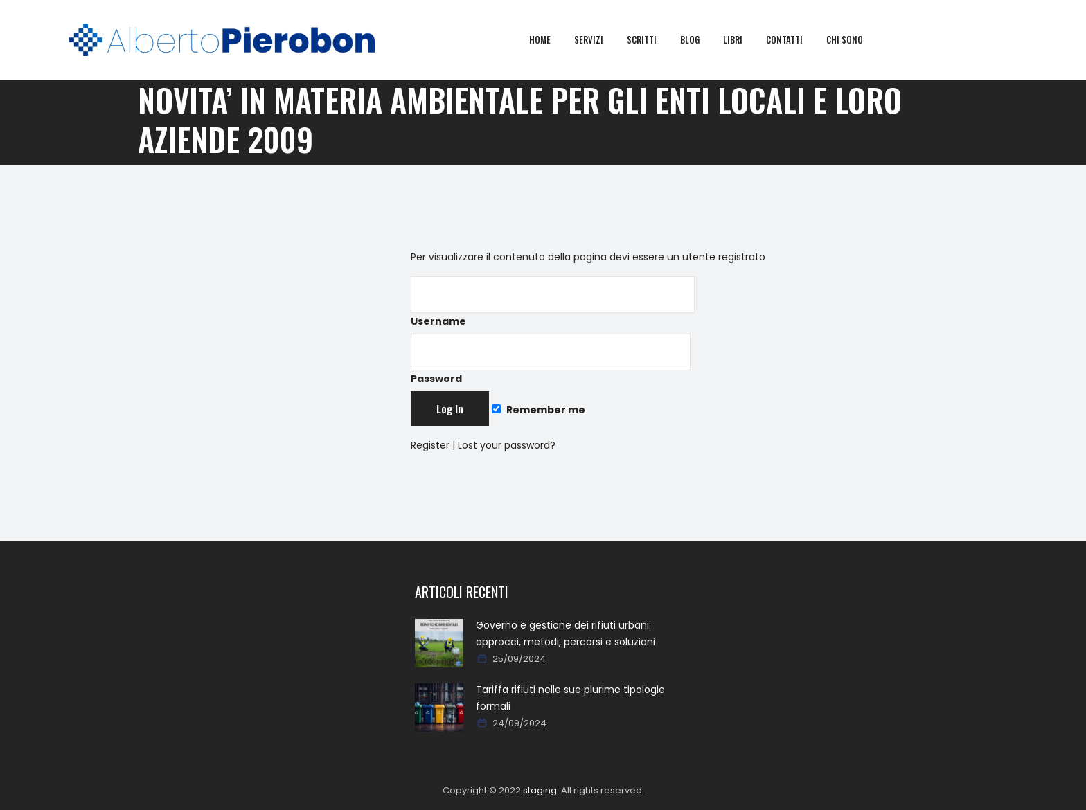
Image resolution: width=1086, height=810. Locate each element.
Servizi (598, 39)
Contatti (794, 39)
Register (430, 445)
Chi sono (854, 39)
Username (553, 302)
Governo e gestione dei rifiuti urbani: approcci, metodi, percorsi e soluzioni (565, 633)
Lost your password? (506, 445)
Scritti (651, 39)
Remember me (538, 410)
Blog (699, 39)
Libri (742, 39)
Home (549, 39)
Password (551, 360)
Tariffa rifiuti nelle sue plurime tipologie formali (570, 698)
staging (540, 790)
